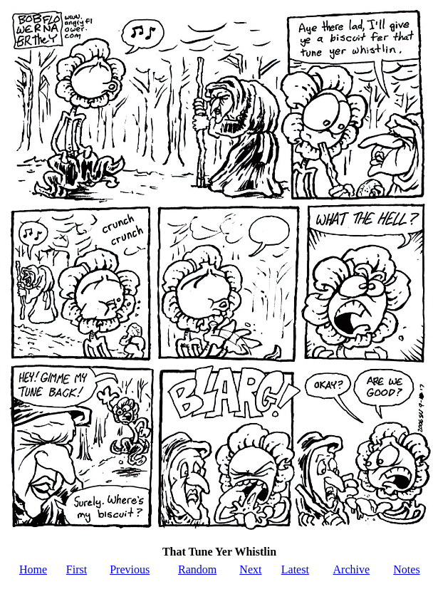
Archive (351, 569)
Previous (130, 569)
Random (197, 569)
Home (33, 569)
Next (250, 569)
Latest (295, 569)
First (76, 569)
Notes (406, 569)
